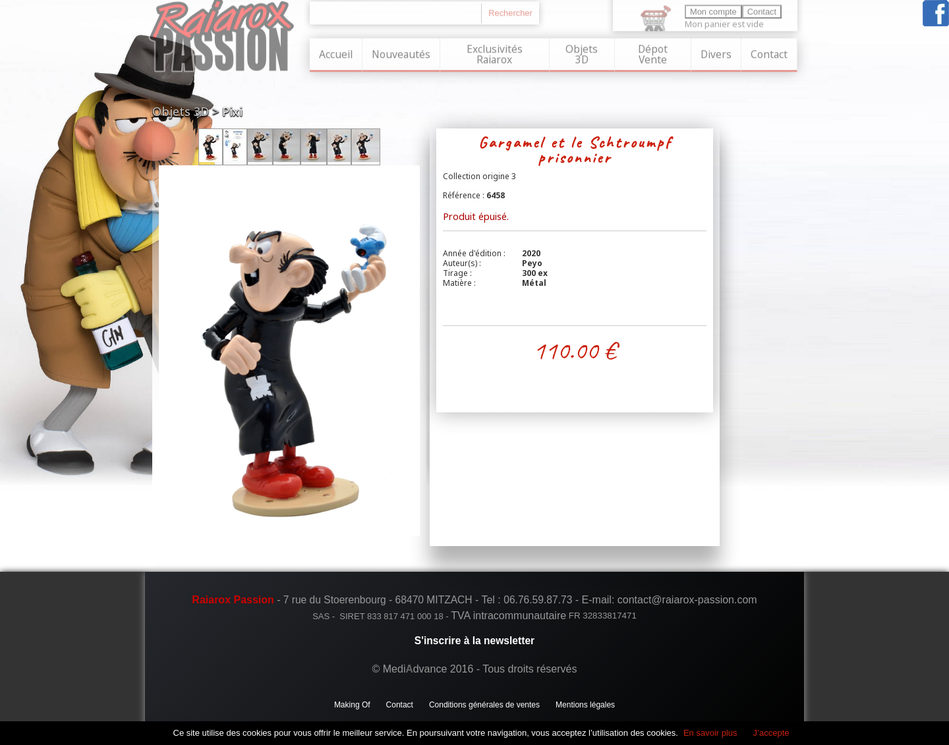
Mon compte (713, 11)
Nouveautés (401, 53)
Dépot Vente (653, 53)
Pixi (232, 111)
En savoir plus (710, 733)
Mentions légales (585, 704)
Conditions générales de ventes (484, 704)
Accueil (336, 53)
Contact (769, 53)
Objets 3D (581, 53)
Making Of (352, 704)
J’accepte (771, 733)
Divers (716, 53)
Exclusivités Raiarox (495, 53)
